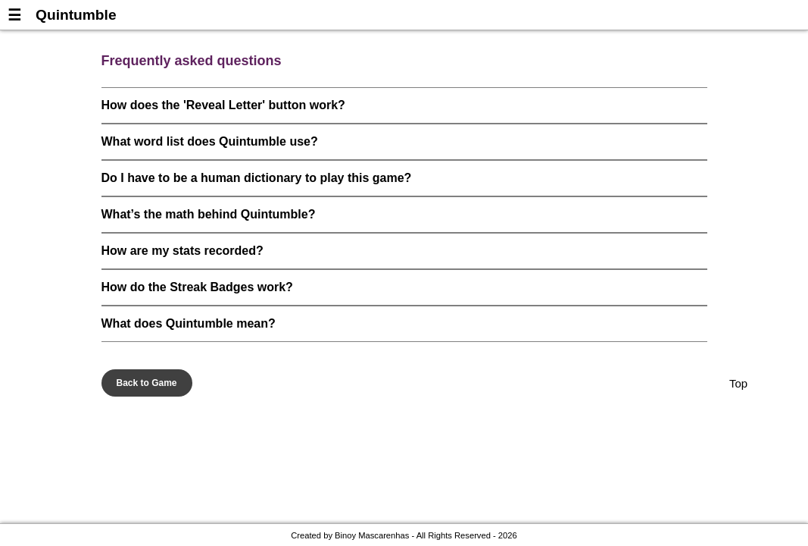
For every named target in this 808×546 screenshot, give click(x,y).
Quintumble (76, 15)
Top (738, 383)
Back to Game (147, 383)
